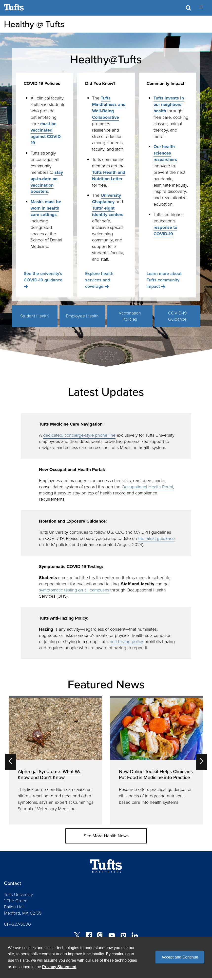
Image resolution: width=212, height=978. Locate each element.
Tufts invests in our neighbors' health (169, 104)
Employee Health (82, 316)
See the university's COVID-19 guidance (43, 276)
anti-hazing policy (126, 641)
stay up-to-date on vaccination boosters (47, 182)
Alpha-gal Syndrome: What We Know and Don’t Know (49, 774)
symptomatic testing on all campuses (74, 590)
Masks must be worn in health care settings (46, 208)
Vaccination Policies (130, 316)
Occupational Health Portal (147, 487)
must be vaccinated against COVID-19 (46, 133)
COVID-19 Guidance (177, 316)
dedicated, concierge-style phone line (79, 435)
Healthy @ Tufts (34, 24)
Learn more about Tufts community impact (164, 280)
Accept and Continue (179, 957)
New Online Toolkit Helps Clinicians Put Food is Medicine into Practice (156, 774)
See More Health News (106, 836)
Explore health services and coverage (99, 280)
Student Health (34, 316)
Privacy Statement (59, 967)
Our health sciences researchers (165, 153)
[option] (55, 760)
